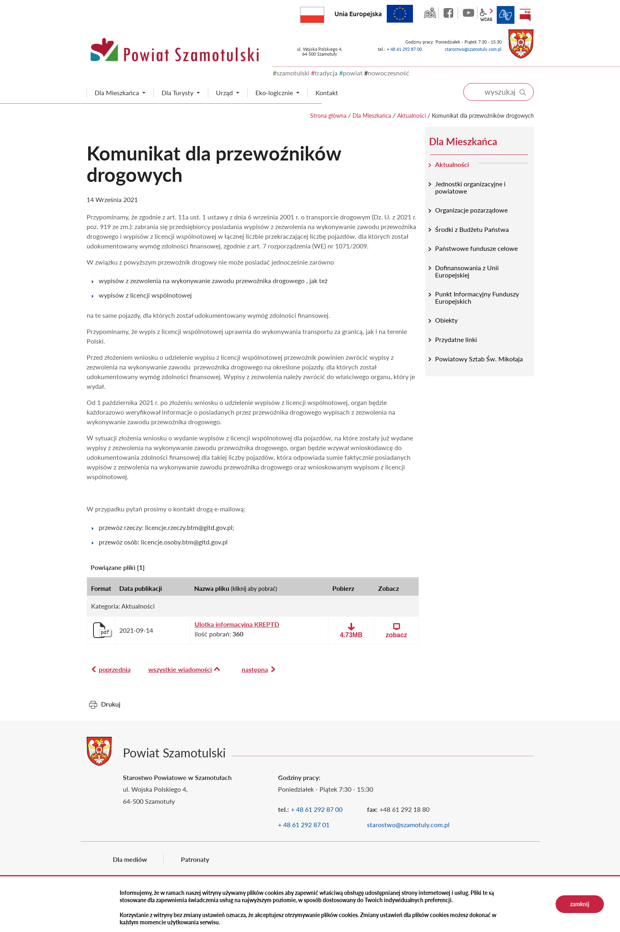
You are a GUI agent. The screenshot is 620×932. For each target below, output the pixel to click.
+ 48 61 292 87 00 (404, 49)
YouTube (468, 13)
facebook (449, 13)
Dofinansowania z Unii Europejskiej (467, 271)
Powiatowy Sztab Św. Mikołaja (479, 359)
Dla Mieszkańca (372, 115)
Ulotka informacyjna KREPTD (237, 624)
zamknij (579, 904)
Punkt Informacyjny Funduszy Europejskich (477, 297)
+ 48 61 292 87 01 (304, 824)
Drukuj (110, 704)
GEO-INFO (430, 13)
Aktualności (411, 115)
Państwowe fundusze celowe (476, 248)
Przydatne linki (456, 339)
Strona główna (328, 115)
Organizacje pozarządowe (471, 210)
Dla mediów (130, 859)
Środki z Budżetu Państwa (472, 229)
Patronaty (195, 859)
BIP (525, 15)
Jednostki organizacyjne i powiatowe (470, 187)
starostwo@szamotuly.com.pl (473, 49)
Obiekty (446, 320)
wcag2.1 (486, 15)
